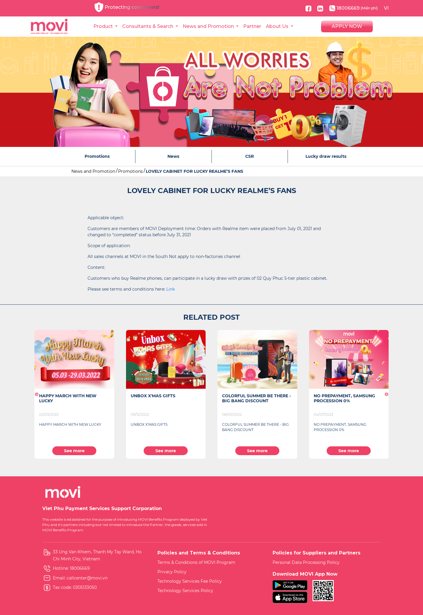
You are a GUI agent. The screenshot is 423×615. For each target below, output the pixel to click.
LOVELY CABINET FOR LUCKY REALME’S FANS (194, 171)
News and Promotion (93, 171)
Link (170, 289)
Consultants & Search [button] (148, 26)
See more (74, 450)
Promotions (130, 171)
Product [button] (103, 26)
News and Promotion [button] (209, 26)
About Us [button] (278, 26)
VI (386, 8)
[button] (37, 394)
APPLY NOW (347, 26)
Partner (252, 26)
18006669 (353, 8)
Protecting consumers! (127, 7)
